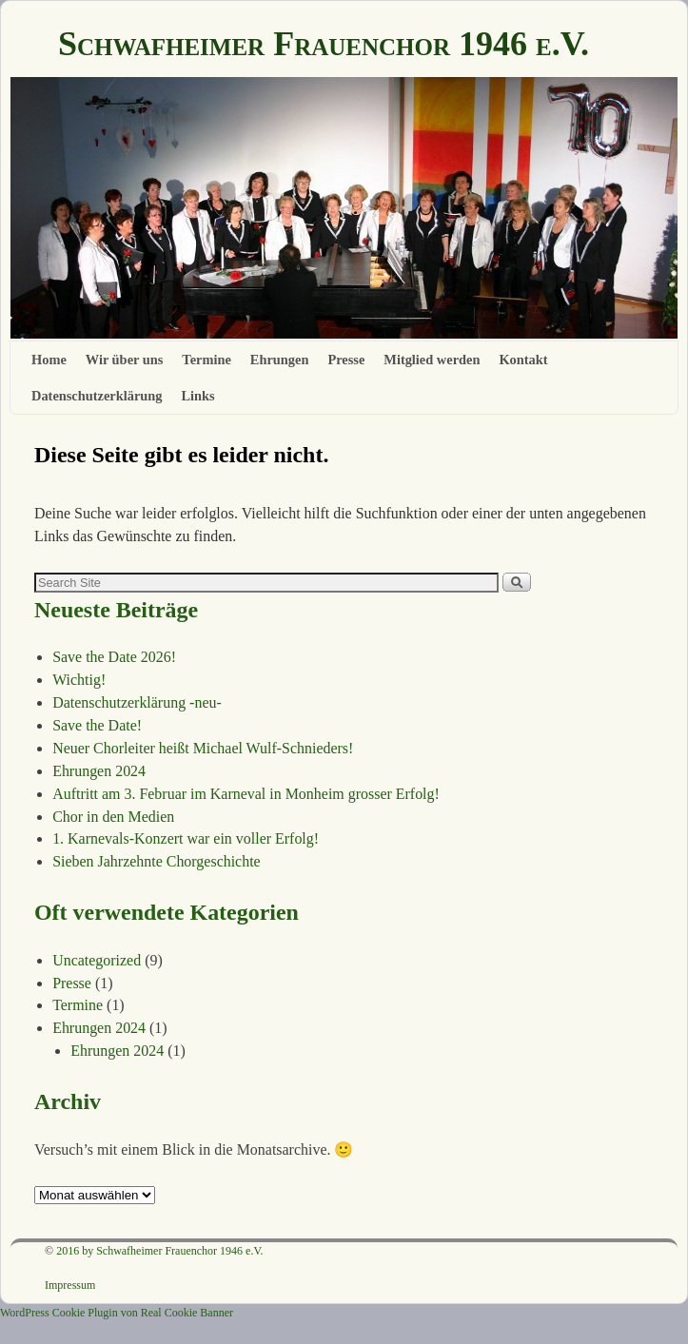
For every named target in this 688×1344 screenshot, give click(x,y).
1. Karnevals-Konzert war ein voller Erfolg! (185, 838)
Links (198, 395)
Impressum (70, 1285)
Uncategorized (96, 960)
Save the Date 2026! (114, 657)
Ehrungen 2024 (99, 771)
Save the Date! (97, 725)
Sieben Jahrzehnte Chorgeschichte (156, 861)
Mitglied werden (431, 359)
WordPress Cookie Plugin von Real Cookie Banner (116, 1312)
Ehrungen (279, 359)
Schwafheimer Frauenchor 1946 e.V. (323, 44)
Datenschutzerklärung (97, 395)
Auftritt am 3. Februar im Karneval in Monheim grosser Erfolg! (246, 794)
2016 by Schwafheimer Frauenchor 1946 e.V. (159, 1250)
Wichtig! (79, 680)
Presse (345, 359)
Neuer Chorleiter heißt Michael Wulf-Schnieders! (202, 748)
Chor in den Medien (113, 816)
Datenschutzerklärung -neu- (137, 702)
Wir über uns (125, 359)
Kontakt (523, 359)
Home (49, 359)
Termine (206, 359)
